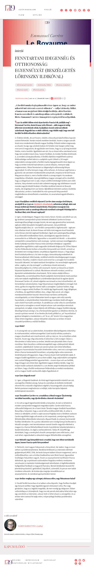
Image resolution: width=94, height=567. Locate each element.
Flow (22, 15)
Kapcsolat (50, 560)
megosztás (55, 98)
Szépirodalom (27, 9)
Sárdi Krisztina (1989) (21, 98)
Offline (37, 15)
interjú (19, 51)
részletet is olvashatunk (43, 204)
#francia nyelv (22, 90)
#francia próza (38, 90)
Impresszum (32, 560)
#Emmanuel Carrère (24, 85)
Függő (48, 9)
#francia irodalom (63, 85)
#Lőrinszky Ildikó (44, 85)
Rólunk (16, 560)
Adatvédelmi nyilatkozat (27, 563)
